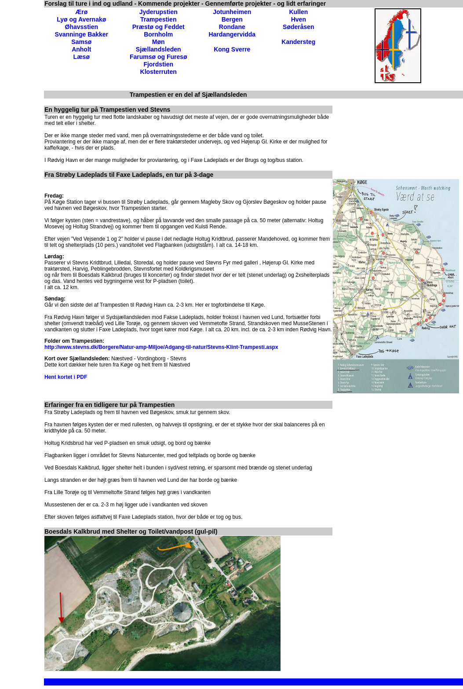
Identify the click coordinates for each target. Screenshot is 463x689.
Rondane (232, 26)
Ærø (81, 11)
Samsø (81, 41)
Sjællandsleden (158, 49)
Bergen (232, 19)
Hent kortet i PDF (65, 377)
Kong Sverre (232, 49)
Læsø (81, 56)
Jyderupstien (158, 11)
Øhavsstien (81, 26)
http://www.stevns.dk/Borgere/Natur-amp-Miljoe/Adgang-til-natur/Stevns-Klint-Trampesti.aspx (161, 347)
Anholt (81, 49)
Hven (298, 19)
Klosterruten (158, 71)
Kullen (298, 11)
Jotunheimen (232, 11)
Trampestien (158, 19)
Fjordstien (158, 64)
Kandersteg (298, 41)
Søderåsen (298, 26)
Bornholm (158, 34)
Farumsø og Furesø (158, 56)
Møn (158, 41)
